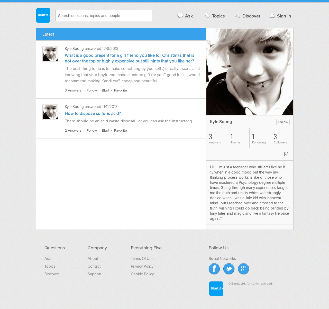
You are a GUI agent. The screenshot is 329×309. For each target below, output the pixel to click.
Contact (94, 266)
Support (94, 274)
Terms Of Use (142, 258)
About (93, 258)
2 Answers (73, 130)
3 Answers (73, 90)
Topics (214, 16)
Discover (247, 16)
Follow (92, 90)
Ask (185, 16)
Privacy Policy (142, 266)
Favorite (120, 90)
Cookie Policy (142, 274)
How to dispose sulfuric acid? (93, 113)
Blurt (105, 90)
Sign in (280, 16)
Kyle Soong (74, 48)
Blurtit (43, 15)
